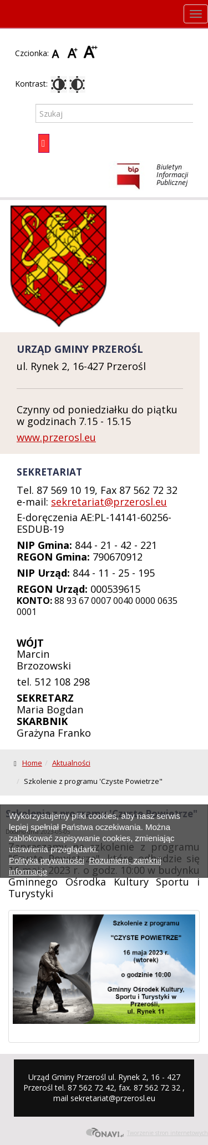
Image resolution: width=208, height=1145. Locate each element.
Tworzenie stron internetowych (146, 1133)
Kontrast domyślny (58, 84)
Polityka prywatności (46, 860)
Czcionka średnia (74, 53)
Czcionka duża (90, 53)
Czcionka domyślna (58, 53)
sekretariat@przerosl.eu (109, 501)
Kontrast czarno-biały (77, 84)
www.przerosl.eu (56, 437)
